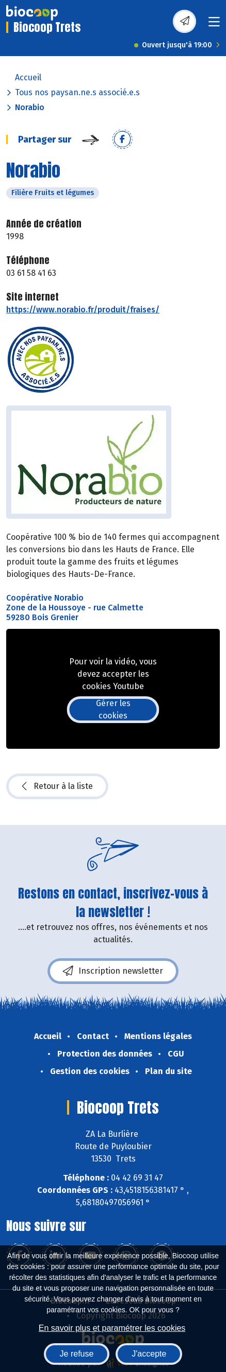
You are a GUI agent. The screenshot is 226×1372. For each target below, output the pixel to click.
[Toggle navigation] (214, 25)
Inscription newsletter (113, 971)
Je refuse (77, 1353)
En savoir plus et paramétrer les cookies (112, 1328)
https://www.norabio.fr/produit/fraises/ (82, 309)
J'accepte (149, 1353)
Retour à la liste (57, 786)
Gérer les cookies (113, 709)
